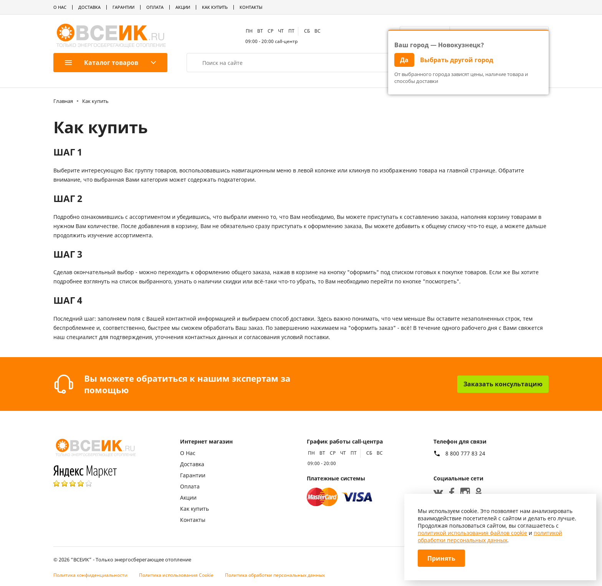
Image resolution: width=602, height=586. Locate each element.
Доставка (89, 7)
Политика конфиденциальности (90, 575)
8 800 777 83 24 (465, 453)
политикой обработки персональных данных (490, 536)
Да (404, 60)
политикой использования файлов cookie (472, 532)
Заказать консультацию (502, 384)
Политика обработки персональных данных (275, 575)
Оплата (155, 7)
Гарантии (123, 7)
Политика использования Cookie (176, 575)
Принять (441, 558)
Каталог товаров (101, 62)
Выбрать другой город (456, 60)
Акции (182, 7)
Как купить (215, 7)
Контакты (251, 7)
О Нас (59, 7)
